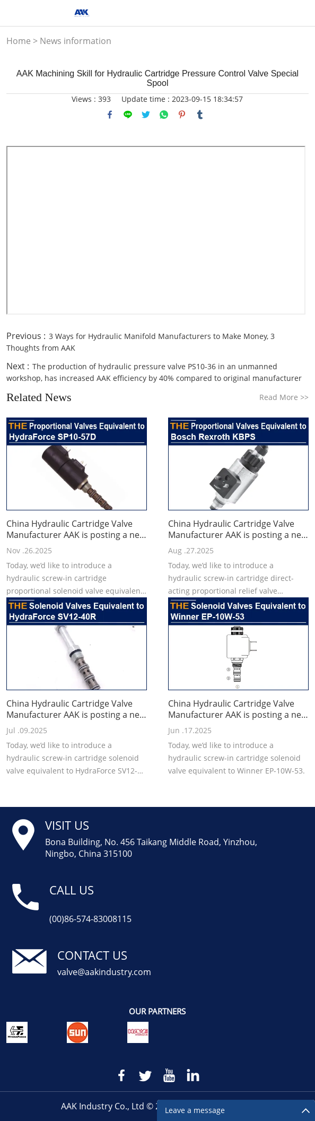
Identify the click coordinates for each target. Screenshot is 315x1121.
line (127, 114)
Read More (284, 397)
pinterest (182, 114)
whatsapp (164, 114)
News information (75, 41)
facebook (109, 114)
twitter (146, 114)
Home (18, 41)
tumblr (200, 114)
